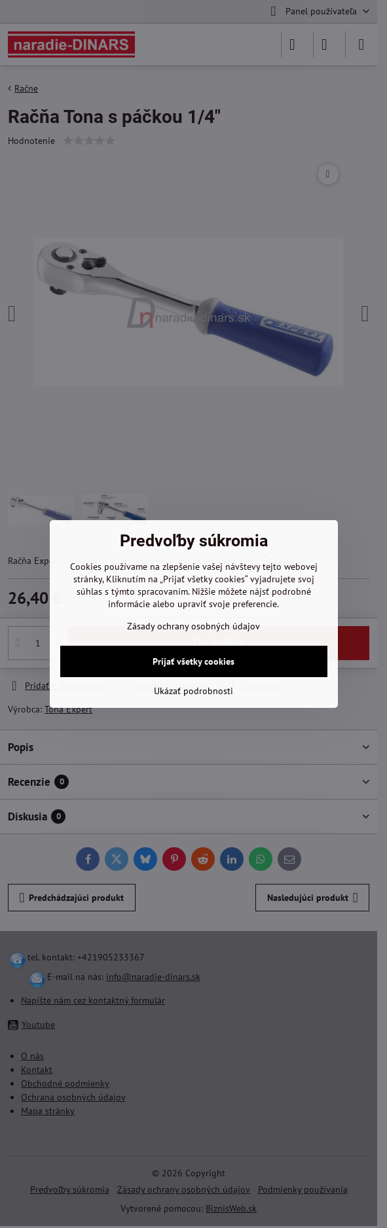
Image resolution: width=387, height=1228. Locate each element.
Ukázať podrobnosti (193, 691)
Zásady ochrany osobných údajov (193, 626)
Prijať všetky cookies (193, 661)
